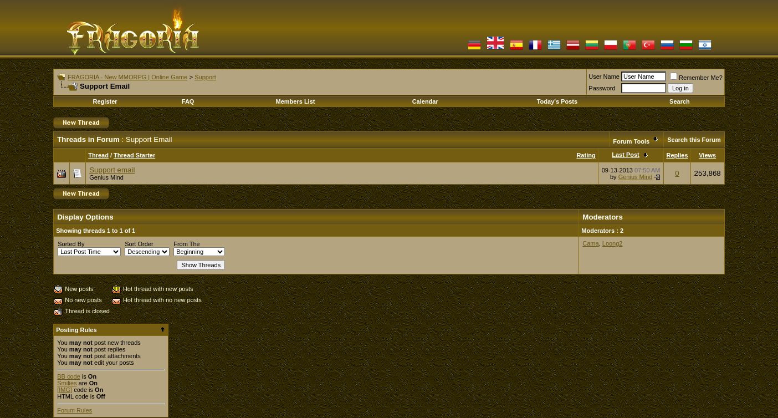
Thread (98, 155)
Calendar (425, 101)
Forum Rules (74, 410)
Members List (295, 101)
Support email (112, 170)
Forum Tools (631, 141)
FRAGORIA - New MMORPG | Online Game (127, 77)
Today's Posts (557, 101)
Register (105, 101)
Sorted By (71, 244)
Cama (590, 243)
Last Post (625, 154)
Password (601, 88)
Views (707, 155)
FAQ (188, 101)
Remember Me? (696, 77)
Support (205, 77)
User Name (604, 76)
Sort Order (139, 244)
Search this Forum (694, 139)
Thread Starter (134, 155)
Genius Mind (106, 177)
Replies (677, 155)
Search (679, 101)
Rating (585, 155)
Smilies (66, 383)
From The (186, 244)
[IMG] (64, 389)
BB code (68, 376)
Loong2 (612, 243)
